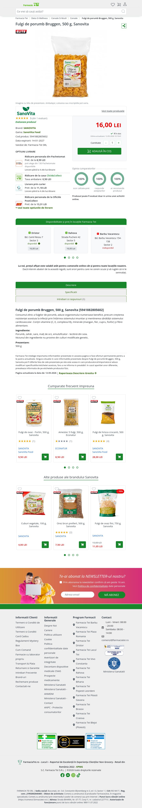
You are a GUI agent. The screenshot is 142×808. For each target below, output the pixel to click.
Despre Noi (50, 625)
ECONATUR (61, 448)
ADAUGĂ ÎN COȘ (99, 151)
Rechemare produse (27, 681)
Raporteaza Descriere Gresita (77, 373)
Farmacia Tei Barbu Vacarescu (85, 625)
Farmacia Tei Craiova (81, 716)
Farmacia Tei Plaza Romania (85, 634)
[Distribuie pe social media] (124, 25)
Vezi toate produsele (113, 110)
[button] (65, 257)
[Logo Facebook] (62, 775)
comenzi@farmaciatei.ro (115, 640)
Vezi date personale (99, 586)
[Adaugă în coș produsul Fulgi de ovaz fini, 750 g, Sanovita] (119, 544)
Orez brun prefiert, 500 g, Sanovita (71, 525)
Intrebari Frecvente (26, 672)
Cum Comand (23, 649)
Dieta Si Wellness (39, 18)
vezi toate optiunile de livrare (34, 207)
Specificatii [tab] (71, 292)
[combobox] (71, 11)
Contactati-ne (23, 686)
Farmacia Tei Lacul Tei (84, 652)
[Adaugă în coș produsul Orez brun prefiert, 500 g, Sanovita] (82, 544)
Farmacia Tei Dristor (81, 643)
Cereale (73, 18)
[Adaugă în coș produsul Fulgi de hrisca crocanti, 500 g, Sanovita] (119, 457)
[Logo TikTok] (78, 775)
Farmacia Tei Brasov (81, 707)
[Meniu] (18, 4)
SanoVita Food (31, 132)
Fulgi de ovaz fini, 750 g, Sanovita (108, 525)
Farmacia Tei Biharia (81, 679)
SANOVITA (30, 128)
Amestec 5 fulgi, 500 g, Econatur (70, 433)
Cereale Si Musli (59, 18)
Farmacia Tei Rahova (81, 670)
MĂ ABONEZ (111, 595)
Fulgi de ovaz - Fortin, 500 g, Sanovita (33, 433)
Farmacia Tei (22, 18)
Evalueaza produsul (26, 121)
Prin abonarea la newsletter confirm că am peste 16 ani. (94, 582)
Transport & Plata (25, 663)
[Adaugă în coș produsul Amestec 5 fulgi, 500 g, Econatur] (82, 457)
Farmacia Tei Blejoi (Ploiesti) (85, 725)
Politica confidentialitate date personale (56, 648)
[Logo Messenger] (68, 775)
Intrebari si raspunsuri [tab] (71, 299)
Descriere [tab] (71, 285)
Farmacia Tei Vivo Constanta (84, 661)
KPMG (79, 766)
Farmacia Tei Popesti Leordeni (84, 688)
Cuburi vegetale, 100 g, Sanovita (34, 525)
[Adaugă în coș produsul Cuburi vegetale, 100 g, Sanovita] (45, 544)
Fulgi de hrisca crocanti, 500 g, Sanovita (108, 433)
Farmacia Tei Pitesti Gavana (85, 697)
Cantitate (96, 142)
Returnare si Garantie (28, 668)
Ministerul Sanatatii (55, 684)
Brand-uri (21, 677)
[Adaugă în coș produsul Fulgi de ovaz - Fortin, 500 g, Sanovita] (45, 457)
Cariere (48, 630)
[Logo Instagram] (73, 775)
